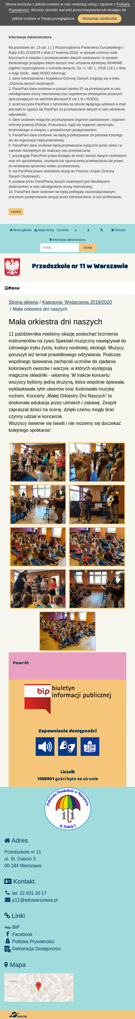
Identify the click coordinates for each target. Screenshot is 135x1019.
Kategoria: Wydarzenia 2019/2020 (77, 302)
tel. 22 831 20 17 (25, 893)
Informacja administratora (67, 239)
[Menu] (67, 288)
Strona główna (21, 230)
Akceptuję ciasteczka (99, 18)
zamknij (16, 211)
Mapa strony (44, 230)
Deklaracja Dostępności (32, 949)
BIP (12, 927)
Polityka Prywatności (29, 941)
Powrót (21, 662)
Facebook (18, 934)
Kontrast (118, 230)
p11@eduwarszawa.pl (31, 900)
